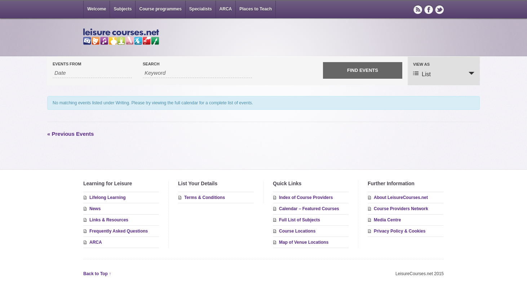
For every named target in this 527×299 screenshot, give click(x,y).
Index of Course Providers (306, 197)
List (422, 73)
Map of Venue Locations (303, 242)
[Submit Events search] (362, 70)
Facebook (428, 9)
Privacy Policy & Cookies (399, 231)
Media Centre (387, 219)
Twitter (439, 9)
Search (151, 64)
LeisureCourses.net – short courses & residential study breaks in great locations (121, 37)
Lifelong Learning (107, 197)
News (95, 208)
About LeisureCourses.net (401, 197)
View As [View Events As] (421, 64)
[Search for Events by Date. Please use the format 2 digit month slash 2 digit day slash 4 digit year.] (92, 73)
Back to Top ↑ (97, 273)
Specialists (200, 9)
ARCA (226, 9)
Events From (67, 64)
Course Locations (297, 231)
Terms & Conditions (204, 197)
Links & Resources (108, 219)
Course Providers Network (401, 208)
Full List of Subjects (299, 219)
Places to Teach (255, 9)
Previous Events (70, 134)
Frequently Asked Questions (118, 231)
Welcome (96, 9)
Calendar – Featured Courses (309, 208)
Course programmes (160, 9)
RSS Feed (417, 9)
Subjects (123, 9)
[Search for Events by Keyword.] (197, 73)
